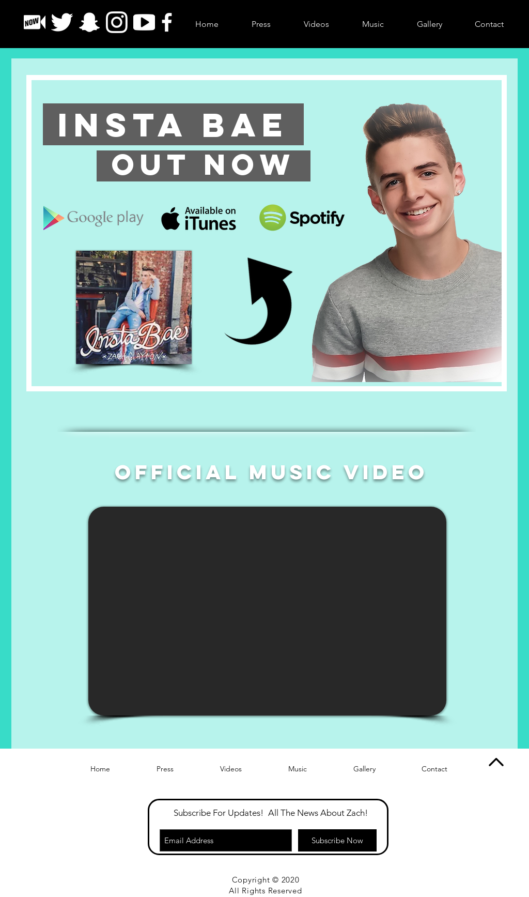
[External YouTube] (267, 611)
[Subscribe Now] (337, 840)
